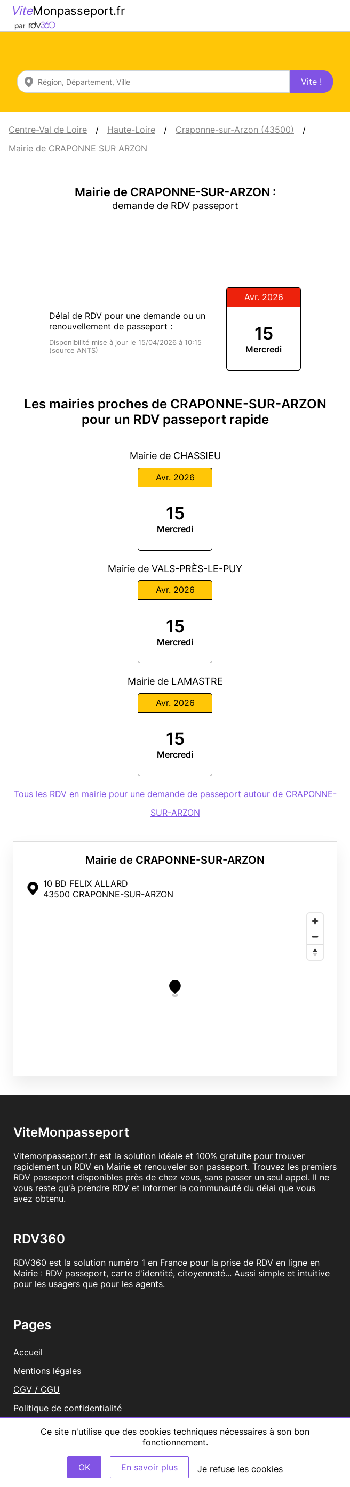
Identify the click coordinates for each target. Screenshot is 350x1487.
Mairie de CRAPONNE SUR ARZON (78, 148)
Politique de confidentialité (67, 1408)
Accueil (28, 1352)
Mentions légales (47, 1370)
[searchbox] (153, 81)
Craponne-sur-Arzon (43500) (235, 129)
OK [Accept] (84, 1467)
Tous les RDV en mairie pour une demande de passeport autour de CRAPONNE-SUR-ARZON (175, 803)
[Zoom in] (315, 921)
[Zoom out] (315, 936)
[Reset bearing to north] (315, 952)
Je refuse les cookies (240, 1469)
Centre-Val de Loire (48, 129)
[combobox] (153, 81)
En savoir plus (149, 1467)
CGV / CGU (36, 1389)
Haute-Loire (131, 129)
